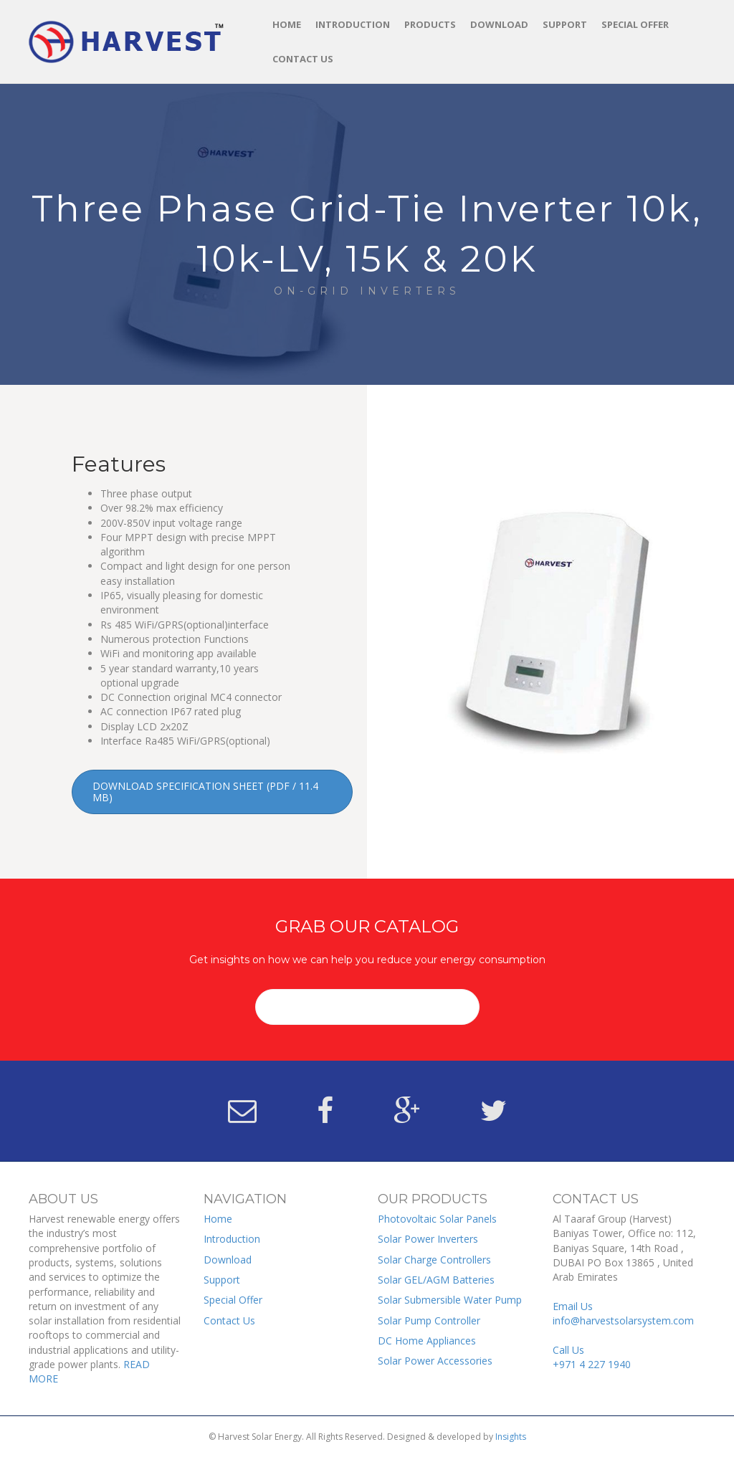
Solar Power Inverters (428, 1239)
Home (286, 24)
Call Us (592, 1357)
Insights (510, 1436)
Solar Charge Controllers (434, 1259)
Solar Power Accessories (435, 1360)
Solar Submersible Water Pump (450, 1299)
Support (565, 24)
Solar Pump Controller (429, 1320)
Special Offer (635, 24)
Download (499, 24)
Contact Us (302, 58)
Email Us (623, 1313)
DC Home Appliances (427, 1340)
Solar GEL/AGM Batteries (436, 1279)
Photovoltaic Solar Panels (437, 1219)
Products (430, 24)
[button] (212, 792)
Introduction (352, 24)
